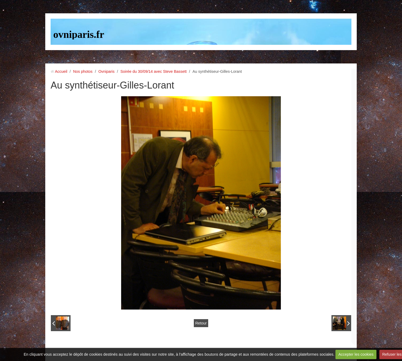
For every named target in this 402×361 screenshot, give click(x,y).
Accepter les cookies (356, 354)
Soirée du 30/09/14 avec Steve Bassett (153, 71)
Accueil (61, 71)
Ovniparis (106, 71)
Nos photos (83, 71)
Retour (201, 323)
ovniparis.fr (78, 34)
